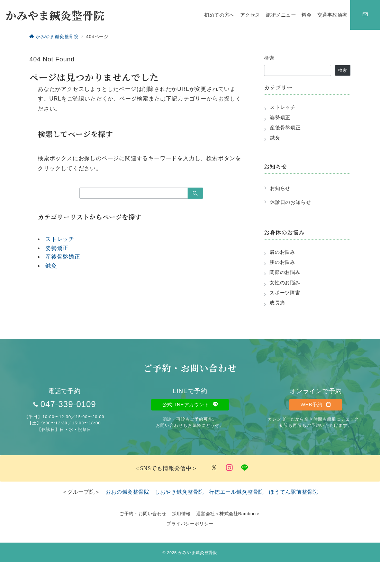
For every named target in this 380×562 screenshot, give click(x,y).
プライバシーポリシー (189, 523)
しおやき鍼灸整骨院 (179, 492)
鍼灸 (51, 266)
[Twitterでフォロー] (214, 468)
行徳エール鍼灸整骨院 (236, 492)
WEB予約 (315, 404)
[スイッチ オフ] (365, 15)
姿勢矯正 (57, 248)
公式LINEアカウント (190, 404)
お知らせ (280, 188)
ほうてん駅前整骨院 (293, 492)
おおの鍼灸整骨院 (127, 492)
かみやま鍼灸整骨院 (55, 15)
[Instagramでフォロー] (229, 468)
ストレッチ (59, 239)
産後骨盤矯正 (62, 257)
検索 (269, 58)
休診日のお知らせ (290, 202)
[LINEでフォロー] (244, 468)
